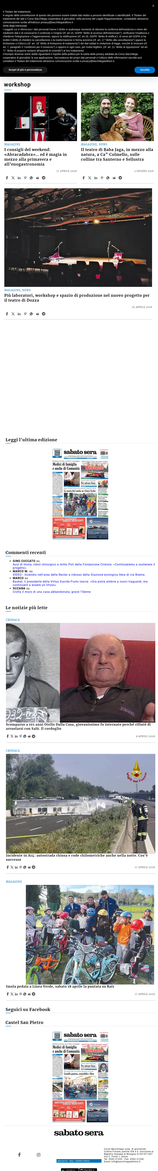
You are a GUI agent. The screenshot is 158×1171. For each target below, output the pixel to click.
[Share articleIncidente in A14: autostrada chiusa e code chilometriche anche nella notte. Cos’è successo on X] (12, 867)
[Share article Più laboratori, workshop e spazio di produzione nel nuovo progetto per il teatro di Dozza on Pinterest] (26, 314)
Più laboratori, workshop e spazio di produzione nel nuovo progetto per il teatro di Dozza (77, 298)
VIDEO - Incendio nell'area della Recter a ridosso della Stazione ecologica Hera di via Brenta (79, 574)
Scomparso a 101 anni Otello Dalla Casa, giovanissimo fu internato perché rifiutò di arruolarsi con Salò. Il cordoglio (78, 727)
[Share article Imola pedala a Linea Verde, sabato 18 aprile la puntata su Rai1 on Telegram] (34, 994)
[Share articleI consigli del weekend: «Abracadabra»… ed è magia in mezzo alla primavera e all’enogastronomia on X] (13, 178)
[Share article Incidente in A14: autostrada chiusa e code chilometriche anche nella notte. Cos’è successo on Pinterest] (21, 867)
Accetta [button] (144, 69)
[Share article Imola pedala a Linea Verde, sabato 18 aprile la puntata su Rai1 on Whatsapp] (25, 994)
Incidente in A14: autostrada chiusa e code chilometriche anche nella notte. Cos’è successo (77, 858)
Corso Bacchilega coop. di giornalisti (125, 1149)
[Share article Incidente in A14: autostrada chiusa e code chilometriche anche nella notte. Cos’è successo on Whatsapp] (25, 867)
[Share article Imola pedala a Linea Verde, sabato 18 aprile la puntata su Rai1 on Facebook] (8, 994)
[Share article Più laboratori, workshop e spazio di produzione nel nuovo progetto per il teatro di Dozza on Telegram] (44, 314)
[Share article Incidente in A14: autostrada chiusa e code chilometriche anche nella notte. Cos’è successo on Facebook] (8, 867)
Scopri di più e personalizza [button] (25, 69)
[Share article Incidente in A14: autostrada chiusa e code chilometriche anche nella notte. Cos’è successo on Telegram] (34, 867)
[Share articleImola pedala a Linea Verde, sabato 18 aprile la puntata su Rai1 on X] (12, 994)
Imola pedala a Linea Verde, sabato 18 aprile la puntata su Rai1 (60, 986)
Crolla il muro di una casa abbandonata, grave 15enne (52, 592)
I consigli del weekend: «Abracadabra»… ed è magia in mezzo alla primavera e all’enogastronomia (35, 157)
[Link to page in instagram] (38, 1154)
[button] (153, 6)
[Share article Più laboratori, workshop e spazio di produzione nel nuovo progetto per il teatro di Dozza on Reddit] (38, 314)
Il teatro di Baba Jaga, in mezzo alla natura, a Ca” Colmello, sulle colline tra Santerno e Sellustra (117, 154)
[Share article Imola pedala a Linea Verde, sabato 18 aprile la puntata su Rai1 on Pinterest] (21, 994)
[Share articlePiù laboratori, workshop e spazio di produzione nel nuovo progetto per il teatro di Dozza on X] (13, 314)
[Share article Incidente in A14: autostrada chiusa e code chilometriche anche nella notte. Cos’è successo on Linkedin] (17, 867)
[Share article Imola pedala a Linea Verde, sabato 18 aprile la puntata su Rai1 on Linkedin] (17, 994)
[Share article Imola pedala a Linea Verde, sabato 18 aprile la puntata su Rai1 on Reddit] (30, 994)
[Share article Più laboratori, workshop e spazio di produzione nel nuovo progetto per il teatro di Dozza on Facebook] (7, 314)
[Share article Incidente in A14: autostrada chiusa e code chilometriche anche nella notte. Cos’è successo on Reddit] (30, 867)
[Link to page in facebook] (19, 1154)
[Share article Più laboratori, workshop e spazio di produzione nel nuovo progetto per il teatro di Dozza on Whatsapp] (32, 314)
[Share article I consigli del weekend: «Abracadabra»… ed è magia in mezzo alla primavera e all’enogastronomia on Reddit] (38, 178)
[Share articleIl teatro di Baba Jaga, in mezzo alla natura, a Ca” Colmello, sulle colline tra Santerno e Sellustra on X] (90, 178)
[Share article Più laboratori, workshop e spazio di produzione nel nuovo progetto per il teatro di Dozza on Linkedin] (19, 314)
